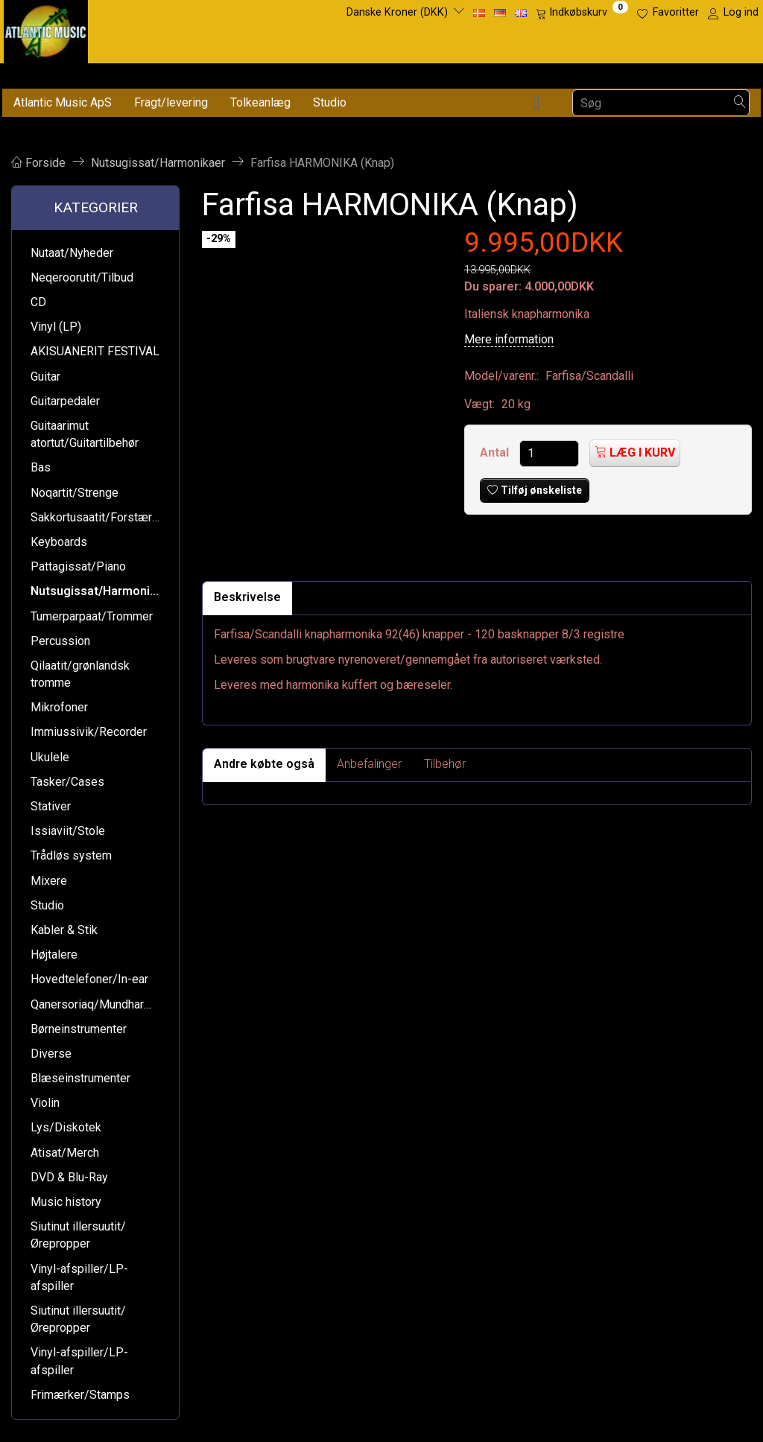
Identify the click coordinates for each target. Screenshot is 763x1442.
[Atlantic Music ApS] (46, 28)
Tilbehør (445, 764)
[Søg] (740, 103)
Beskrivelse (247, 597)
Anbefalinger (369, 764)
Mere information (509, 339)
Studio (329, 102)
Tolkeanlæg (260, 102)
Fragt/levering (171, 102)
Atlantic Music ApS (62, 102)
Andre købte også (264, 764)
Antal (496, 452)
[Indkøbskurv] (582, 12)
